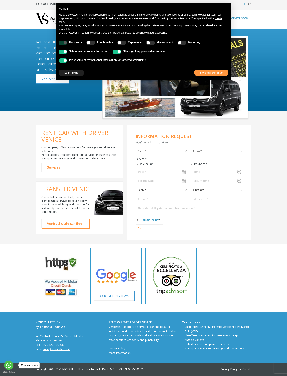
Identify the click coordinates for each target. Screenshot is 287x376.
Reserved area (237, 18)
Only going (144, 164)
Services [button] (53, 167)
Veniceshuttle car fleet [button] (65, 223)
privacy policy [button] (153, 14)
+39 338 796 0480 (52, 340)
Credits (246, 369)
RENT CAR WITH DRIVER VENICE (74, 136)
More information (120, 353)
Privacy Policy (150, 219)
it (244, 4)
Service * (141, 159)
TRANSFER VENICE (66, 189)
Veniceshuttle (52, 79)
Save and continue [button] (211, 72)
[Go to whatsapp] (8, 365)
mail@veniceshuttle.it (56, 349)
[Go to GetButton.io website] (9, 372)
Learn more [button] (71, 72)
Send (141, 228)
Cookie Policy (117, 348)
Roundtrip (199, 164)
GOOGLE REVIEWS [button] (114, 296)
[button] (240, 78)
